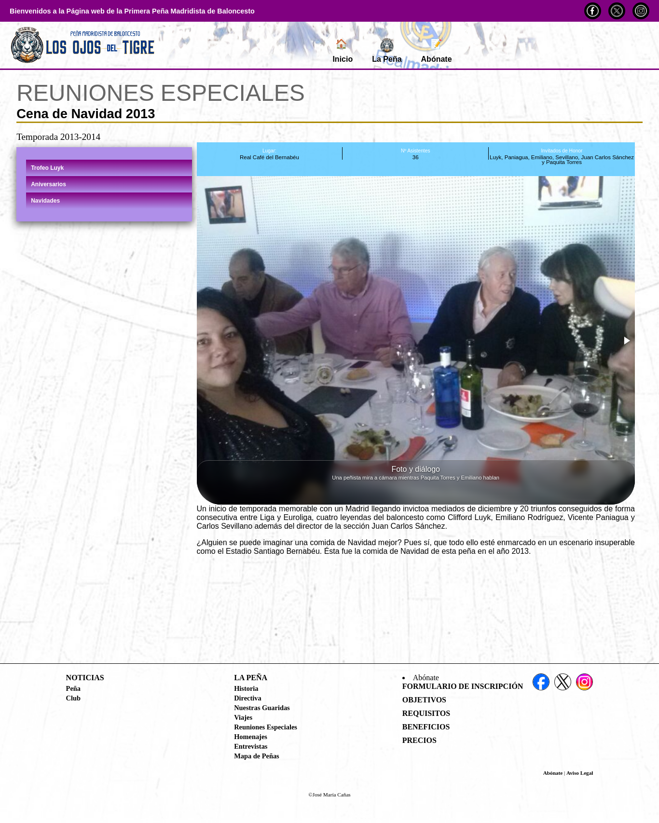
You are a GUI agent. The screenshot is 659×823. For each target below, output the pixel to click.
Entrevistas (250, 746)
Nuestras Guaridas (262, 708)
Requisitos (426, 713)
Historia (246, 688)
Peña (73, 688)
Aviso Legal (579, 773)
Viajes (243, 717)
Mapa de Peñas (256, 756)
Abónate (436, 50)
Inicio (342, 50)
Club (73, 698)
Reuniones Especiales (265, 727)
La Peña (386, 50)
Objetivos (424, 700)
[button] (626, 340)
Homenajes (250, 737)
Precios (419, 740)
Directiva (247, 698)
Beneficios (426, 727)
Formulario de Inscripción (462, 686)
